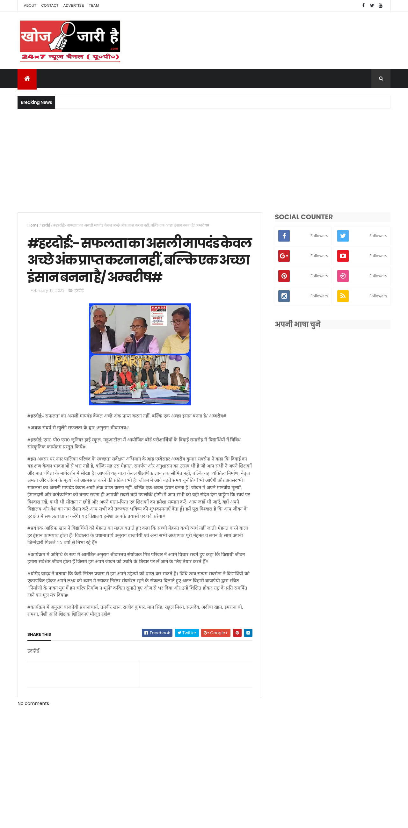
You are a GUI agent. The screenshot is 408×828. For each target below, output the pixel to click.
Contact (49, 5)
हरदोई (46, 225)
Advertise (73, 5)
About (30, 5)
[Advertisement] (204, 159)
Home (33, 225)
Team (94, 5)
